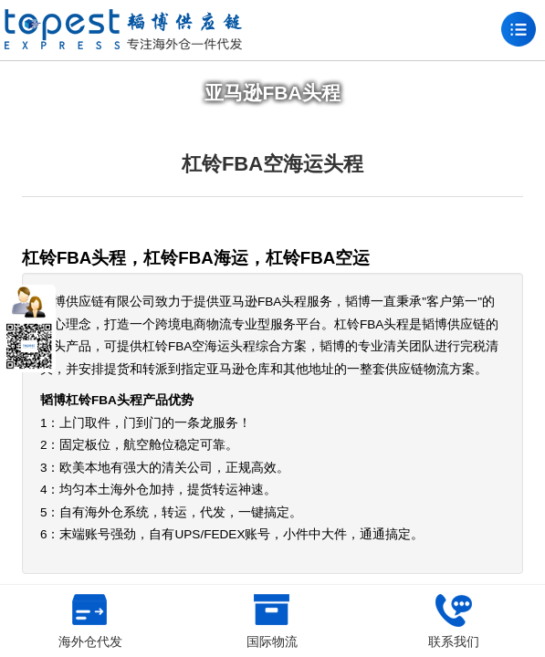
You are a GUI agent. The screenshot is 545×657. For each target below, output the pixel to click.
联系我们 (453, 621)
